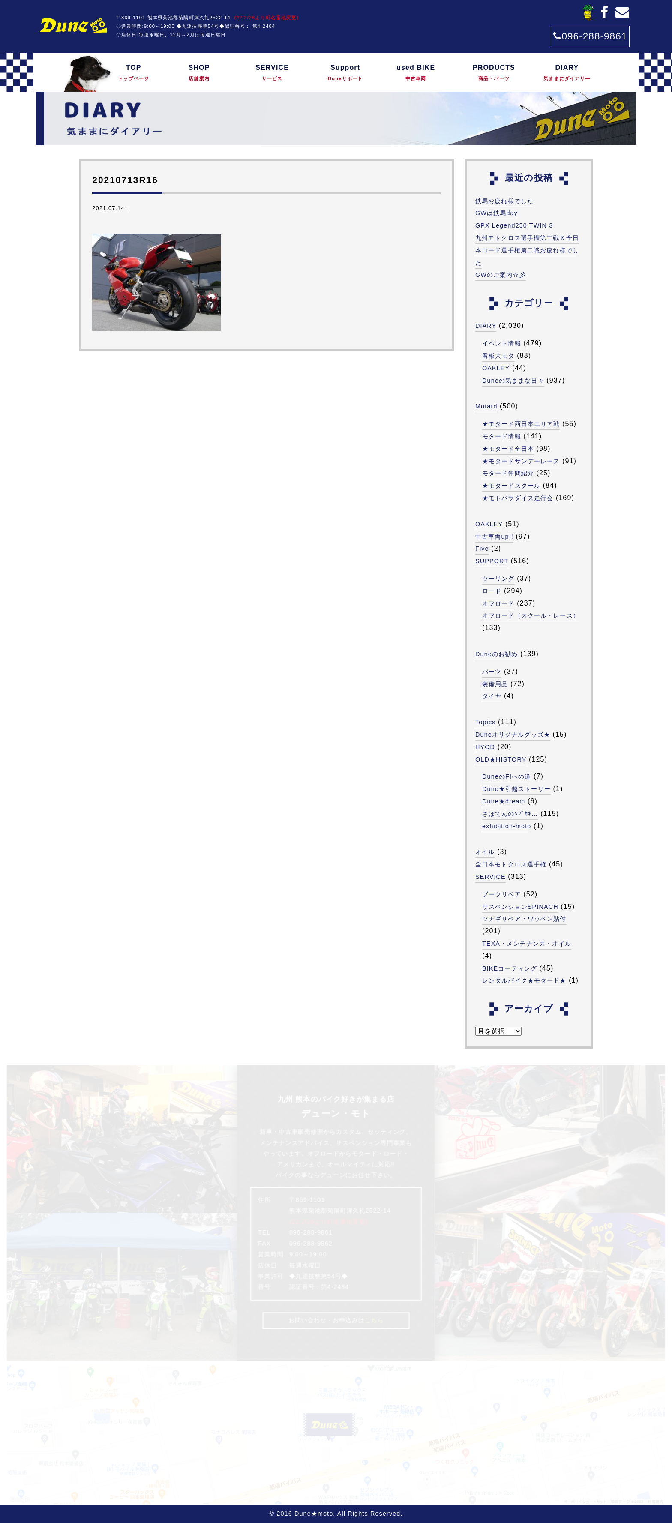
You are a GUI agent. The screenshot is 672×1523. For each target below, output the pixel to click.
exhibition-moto (506, 826)
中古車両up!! (494, 536)
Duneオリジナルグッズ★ (512, 734)
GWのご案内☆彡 (500, 274)
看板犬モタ (498, 355)
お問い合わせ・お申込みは (336, 1320)
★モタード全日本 (508, 448)
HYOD (485, 747)
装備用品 (495, 684)
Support (345, 73)
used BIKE (415, 73)
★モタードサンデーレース (521, 461)
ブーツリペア (501, 894)
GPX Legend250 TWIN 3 (514, 225)
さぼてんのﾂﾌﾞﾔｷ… (510, 813)
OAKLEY (496, 368)
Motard (486, 406)
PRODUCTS (493, 73)
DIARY (567, 73)
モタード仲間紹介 (508, 473)
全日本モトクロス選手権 (510, 864)
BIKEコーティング (509, 968)
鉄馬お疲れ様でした (504, 201)
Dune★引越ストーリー (516, 788)
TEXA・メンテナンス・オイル (526, 943)
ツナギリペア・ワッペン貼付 (524, 918)
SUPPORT (491, 561)
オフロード (498, 603)
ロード (491, 591)
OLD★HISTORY (500, 759)
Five (482, 548)
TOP (133, 73)
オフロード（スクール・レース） (530, 615)
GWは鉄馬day (496, 213)
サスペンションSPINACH (520, 906)
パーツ (491, 671)
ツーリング (498, 578)
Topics (485, 722)
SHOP (199, 73)
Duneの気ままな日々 (513, 380)
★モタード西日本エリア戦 (521, 423)
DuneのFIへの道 (506, 776)
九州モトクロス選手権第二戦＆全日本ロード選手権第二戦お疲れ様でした (527, 250)
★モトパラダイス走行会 (517, 498)
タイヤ (491, 696)
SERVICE (272, 73)
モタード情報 (501, 436)
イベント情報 (501, 343)
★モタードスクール (511, 485)
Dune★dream (503, 801)
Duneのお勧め (496, 654)
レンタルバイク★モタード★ (524, 980)
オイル (485, 851)
